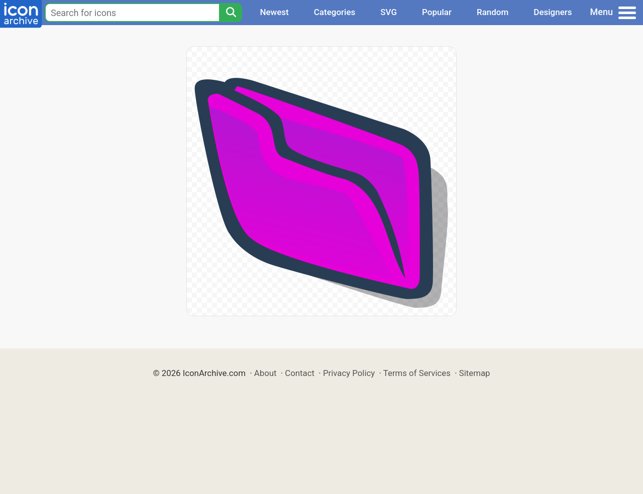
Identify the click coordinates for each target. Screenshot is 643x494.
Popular (437, 12)
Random (492, 12)
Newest (274, 12)
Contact (299, 373)
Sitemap (474, 373)
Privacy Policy (349, 373)
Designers (552, 12)
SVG (388, 12)
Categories (335, 12)
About (265, 373)
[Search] (230, 12)
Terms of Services (417, 373)
